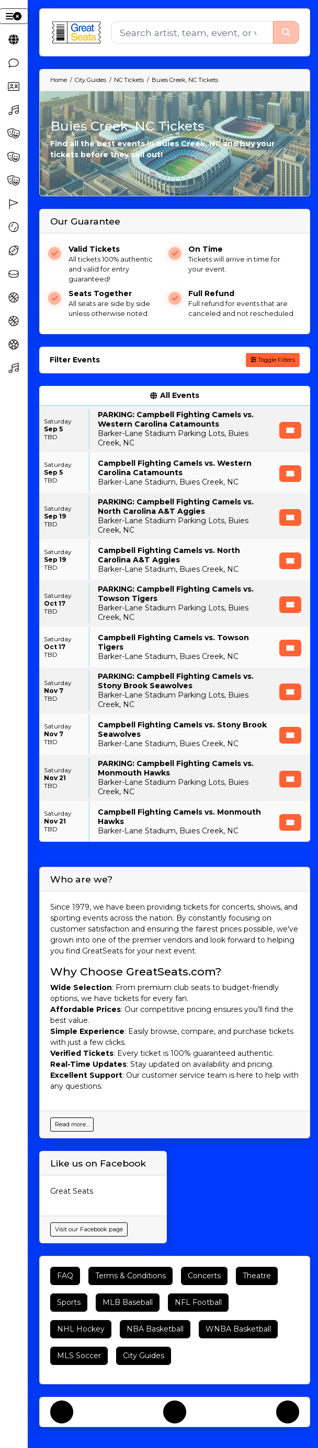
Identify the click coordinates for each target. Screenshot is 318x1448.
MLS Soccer (79, 1355)
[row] (174, 429)
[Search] (192, 32)
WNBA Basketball (238, 1329)
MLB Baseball (128, 1302)
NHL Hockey (81, 1329)
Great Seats (71, 1191)
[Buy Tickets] (290, 430)
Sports (69, 1302)
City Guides (143, 1355)
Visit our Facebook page (89, 1229)
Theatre (257, 1275)
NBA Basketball (155, 1329)
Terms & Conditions (130, 1275)
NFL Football (198, 1302)
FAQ (65, 1275)
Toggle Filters (273, 359)
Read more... (72, 1124)
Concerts (204, 1275)
